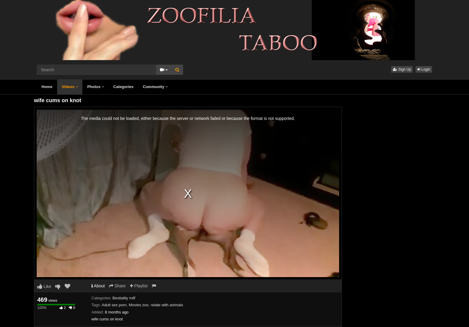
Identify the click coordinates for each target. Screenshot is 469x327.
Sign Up (402, 69)
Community (155, 86)
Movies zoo (139, 305)
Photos (95, 86)
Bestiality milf (123, 298)
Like (44, 286)
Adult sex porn (114, 305)
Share (117, 285)
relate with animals (167, 305)
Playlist (139, 285)
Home (46, 86)
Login (423, 69)
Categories (123, 86)
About (98, 285)
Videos (70, 86)
